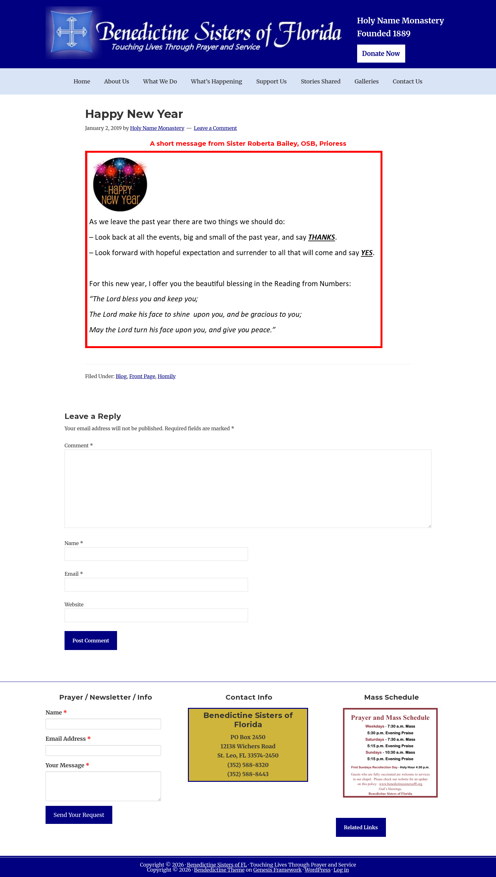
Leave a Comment (215, 128)
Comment (79, 445)
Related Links (361, 827)
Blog (121, 376)
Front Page (142, 376)
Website (74, 604)
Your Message (68, 765)
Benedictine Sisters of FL (217, 865)
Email (74, 574)
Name (74, 543)
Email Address (68, 738)
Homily (167, 376)
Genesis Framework (277, 870)
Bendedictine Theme (219, 870)
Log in (341, 870)
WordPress (318, 870)
